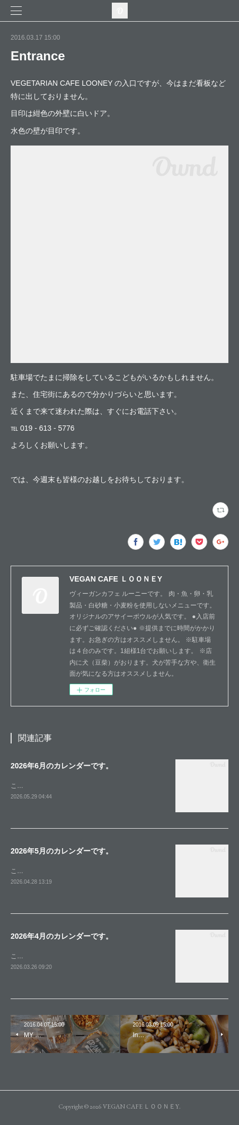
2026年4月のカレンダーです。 (62, 937)
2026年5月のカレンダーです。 (62, 852)
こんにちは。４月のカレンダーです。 (65, 957)
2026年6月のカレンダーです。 (62, 765)
